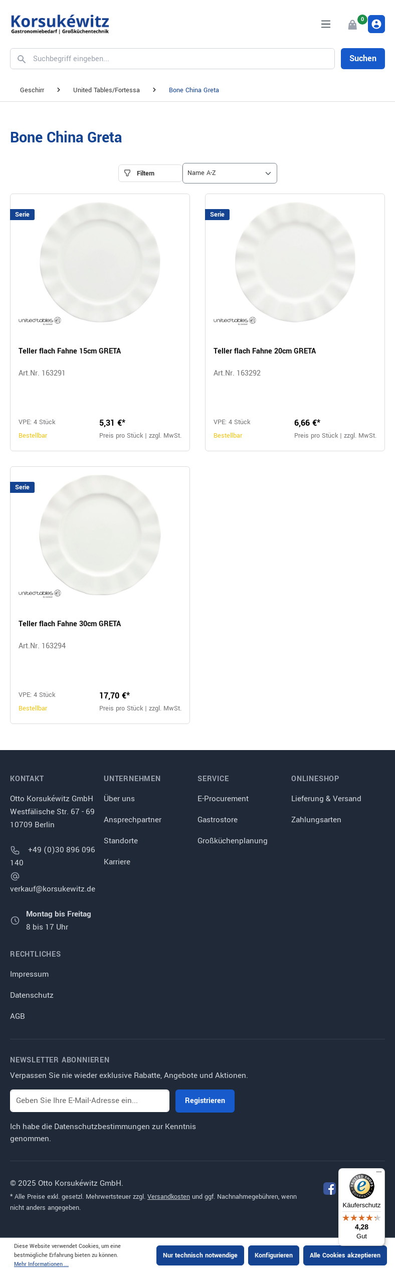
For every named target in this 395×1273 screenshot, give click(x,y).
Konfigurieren (274, 1255)
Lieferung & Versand (326, 798)
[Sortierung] (229, 173)
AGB (17, 1016)
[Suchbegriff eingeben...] (181, 59)
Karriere (117, 861)
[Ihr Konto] (376, 24)
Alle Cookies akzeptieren (345, 1255)
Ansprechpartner (132, 819)
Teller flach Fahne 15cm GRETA (70, 351)
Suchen (362, 58)
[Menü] (326, 24)
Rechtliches (35, 955)
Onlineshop (315, 779)
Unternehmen (132, 779)
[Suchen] (20, 59)
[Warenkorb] (352, 24)
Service (213, 779)
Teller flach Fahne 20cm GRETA (265, 351)
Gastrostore (218, 819)
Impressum (29, 974)
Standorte (121, 840)
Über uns (119, 798)
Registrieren (205, 1101)
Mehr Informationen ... (41, 1264)
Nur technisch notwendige (200, 1255)
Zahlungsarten (316, 819)
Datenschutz (32, 995)
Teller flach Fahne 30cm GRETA (70, 624)
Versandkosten (168, 1196)
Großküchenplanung (233, 840)
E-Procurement (223, 798)
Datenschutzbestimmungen (102, 1126)
